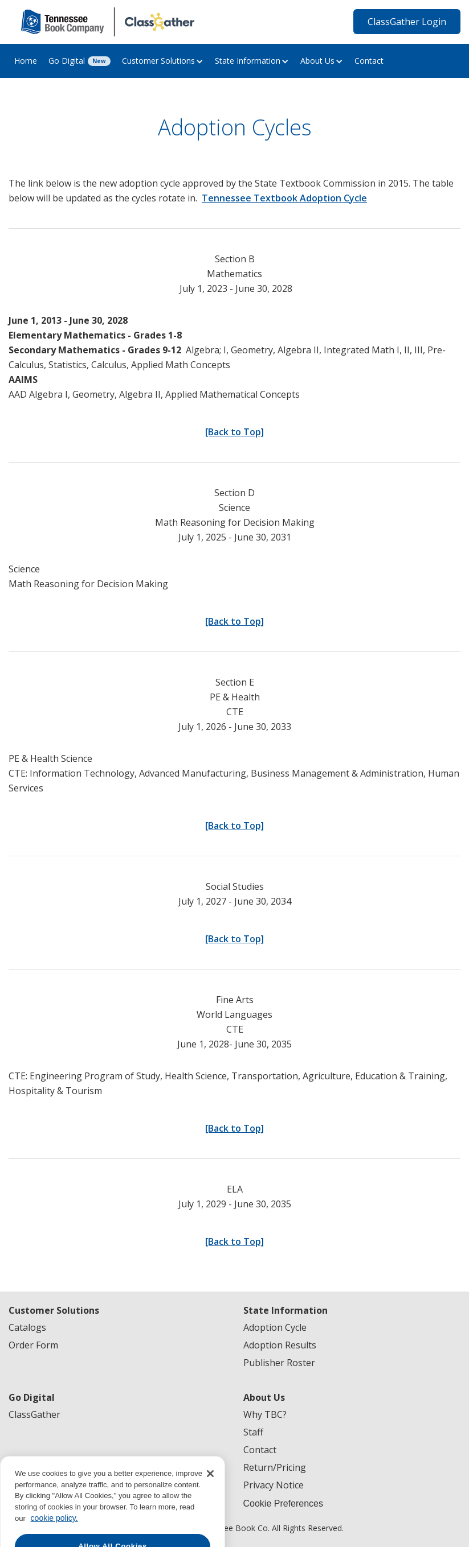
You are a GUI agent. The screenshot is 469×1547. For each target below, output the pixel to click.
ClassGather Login (407, 21)
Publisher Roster (279, 1362)
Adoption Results (279, 1345)
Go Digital (66, 60)
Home (25, 60)
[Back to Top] (234, 432)
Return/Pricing (274, 1467)
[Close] (210, 1486)
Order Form (33, 1345)
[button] (162, 61)
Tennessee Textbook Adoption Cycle (284, 198)
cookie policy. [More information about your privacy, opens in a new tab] (54, 1530)
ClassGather (34, 1414)
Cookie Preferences (283, 1503)
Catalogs (27, 1327)
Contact (369, 60)
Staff (253, 1432)
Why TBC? (265, 1414)
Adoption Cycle (275, 1327)
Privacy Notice (273, 1485)
